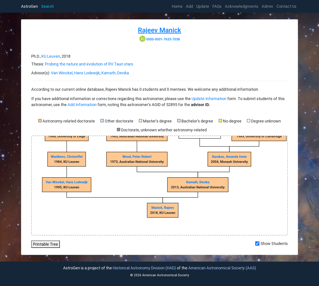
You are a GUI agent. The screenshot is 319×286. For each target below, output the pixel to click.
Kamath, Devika (115, 72)
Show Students (274, 243)
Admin (267, 6)
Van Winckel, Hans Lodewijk (75, 72)
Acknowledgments (241, 6)
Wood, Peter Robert (136, 157)
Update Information (209, 98)
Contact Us (286, 6)
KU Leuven (50, 56)
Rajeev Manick (159, 30)
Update (202, 6)
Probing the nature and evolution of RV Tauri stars (89, 64)
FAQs (217, 6)
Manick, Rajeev (162, 208)
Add (189, 6)
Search (47, 6)
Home (178, 6)
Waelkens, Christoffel (67, 157)
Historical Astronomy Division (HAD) (144, 267)
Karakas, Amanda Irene (229, 157)
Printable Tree (45, 244)
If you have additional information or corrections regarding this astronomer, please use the (111, 98)
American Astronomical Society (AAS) (222, 267)
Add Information (82, 104)
